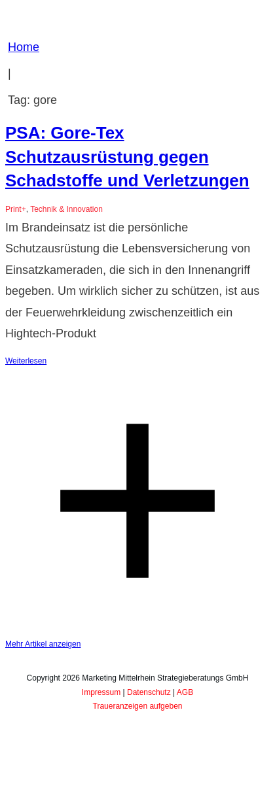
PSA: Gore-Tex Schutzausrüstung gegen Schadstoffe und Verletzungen (127, 156)
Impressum (101, 692)
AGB (185, 692)
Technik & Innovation (66, 209)
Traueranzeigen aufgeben (138, 706)
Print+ (15, 209)
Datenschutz (149, 692)
